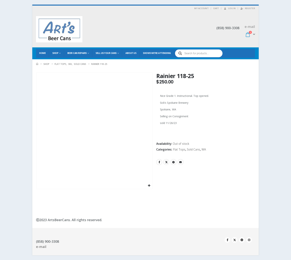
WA (204, 149)
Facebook (159, 162)
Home (42, 53)
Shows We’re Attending (157, 53)
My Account (201, 8)
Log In (229, 8)
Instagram (249, 240)
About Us (130, 53)
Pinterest (173, 162)
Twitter (166, 162)
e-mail (250, 26)
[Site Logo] (59, 29)
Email (181, 162)
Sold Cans (193, 149)
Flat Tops (179, 149)
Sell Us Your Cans (106, 53)
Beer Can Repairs (77, 53)
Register (247, 8)
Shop (55, 53)
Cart (216, 8)
